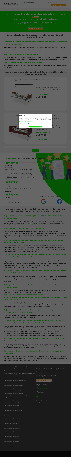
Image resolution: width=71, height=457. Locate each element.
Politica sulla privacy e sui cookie (27, 122)
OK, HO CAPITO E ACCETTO (35, 127)
